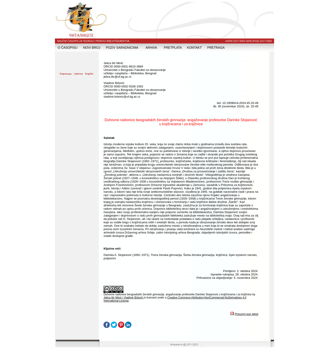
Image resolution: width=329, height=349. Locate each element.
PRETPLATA (173, 47)
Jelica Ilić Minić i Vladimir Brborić (123, 297)
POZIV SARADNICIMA (122, 47)
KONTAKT (194, 47)
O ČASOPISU (67, 47)
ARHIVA (151, 47)
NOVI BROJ (91, 47)
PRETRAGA (216, 47)
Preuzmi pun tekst (246, 314)
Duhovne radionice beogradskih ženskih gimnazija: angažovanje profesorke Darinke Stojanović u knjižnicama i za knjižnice (177, 294)
